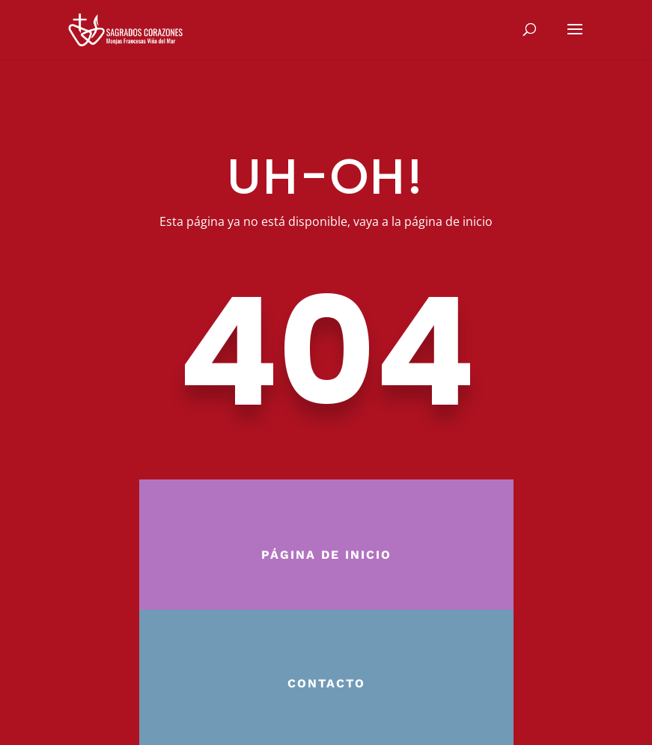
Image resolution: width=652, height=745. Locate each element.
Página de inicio (326, 555)
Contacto (326, 683)
